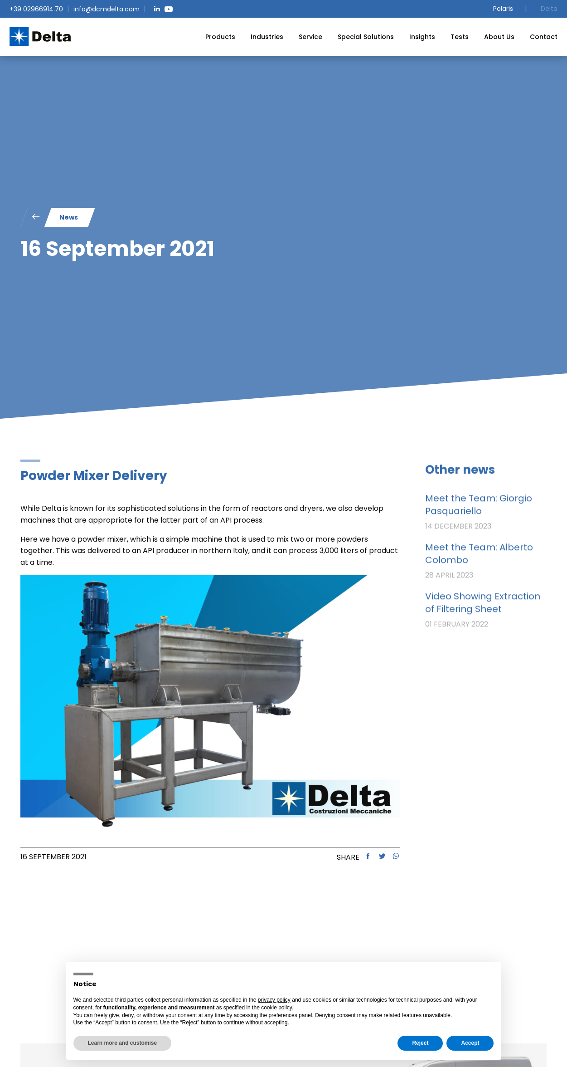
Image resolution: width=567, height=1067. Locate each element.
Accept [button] (470, 1043)
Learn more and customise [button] (122, 1043)
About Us (499, 36)
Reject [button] (420, 1043)
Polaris (503, 8)
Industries (267, 36)
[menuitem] (220, 37)
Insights (422, 36)
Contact (543, 36)
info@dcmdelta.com (106, 9)
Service (310, 36)
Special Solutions (366, 36)
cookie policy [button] (276, 1007)
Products (220, 36)
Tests (460, 36)
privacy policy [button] (274, 1000)
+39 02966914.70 (36, 9)
